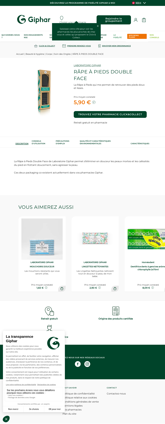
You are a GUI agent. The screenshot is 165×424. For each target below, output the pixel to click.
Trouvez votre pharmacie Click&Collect (110, 114)
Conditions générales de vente (81, 402)
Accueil (20, 54)
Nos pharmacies (72, 410)
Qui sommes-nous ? (10, 36)
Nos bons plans (134, 36)
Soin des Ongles (62, 54)
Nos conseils (154, 36)
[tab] (22, 143)
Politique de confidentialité (79, 394)
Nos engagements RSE (33, 36)
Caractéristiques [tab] (140, 143)
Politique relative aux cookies (80, 398)
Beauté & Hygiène (35, 54)
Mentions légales (73, 406)
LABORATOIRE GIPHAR (87, 65)
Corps (49, 54)
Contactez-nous (116, 394)
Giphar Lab (102, 36)
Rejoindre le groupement (113, 19)
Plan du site (69, 414)
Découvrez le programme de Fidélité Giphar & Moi (82, 3)
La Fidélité (117, 36)
